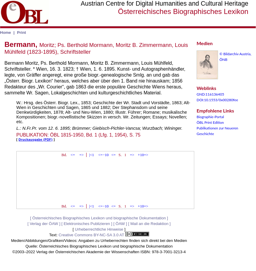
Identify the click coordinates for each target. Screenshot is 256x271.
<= (73, 155)
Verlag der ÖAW (44, 223)
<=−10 (103, 155)
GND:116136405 (210, 94)
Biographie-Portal (210, 117)
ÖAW (120, 223)
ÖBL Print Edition (210, 122)
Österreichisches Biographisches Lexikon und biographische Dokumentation (99, 218)
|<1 (91, 155)
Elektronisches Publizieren (87, 223)
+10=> (143, 155)
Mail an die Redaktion (149, 223)
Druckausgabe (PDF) (36, 139)
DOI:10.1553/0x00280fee (217, 100)
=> (81, 155)
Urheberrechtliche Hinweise (99, 229)
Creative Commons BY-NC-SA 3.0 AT (104, 235)
